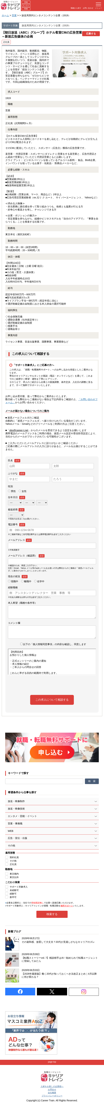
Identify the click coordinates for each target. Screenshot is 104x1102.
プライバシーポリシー (52, 1096)
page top (52, 1062)
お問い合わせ (88, 8)
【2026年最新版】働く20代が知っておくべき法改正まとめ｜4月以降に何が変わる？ (59, 975)
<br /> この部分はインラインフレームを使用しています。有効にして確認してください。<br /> (52, 662)
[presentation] (52, 684)
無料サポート (66, 906)
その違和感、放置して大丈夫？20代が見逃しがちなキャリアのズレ (58, 942)
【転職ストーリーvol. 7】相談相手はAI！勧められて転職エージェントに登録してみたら (60, 959)
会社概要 (52, 1092)
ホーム (5, 15)
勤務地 (8, 869)
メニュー (98, 6)
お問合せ (52, 1089)
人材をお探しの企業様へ (52, 1086)
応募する (91, 33)
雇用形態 (10, 852)
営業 (14, 15)
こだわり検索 (12, 882)
